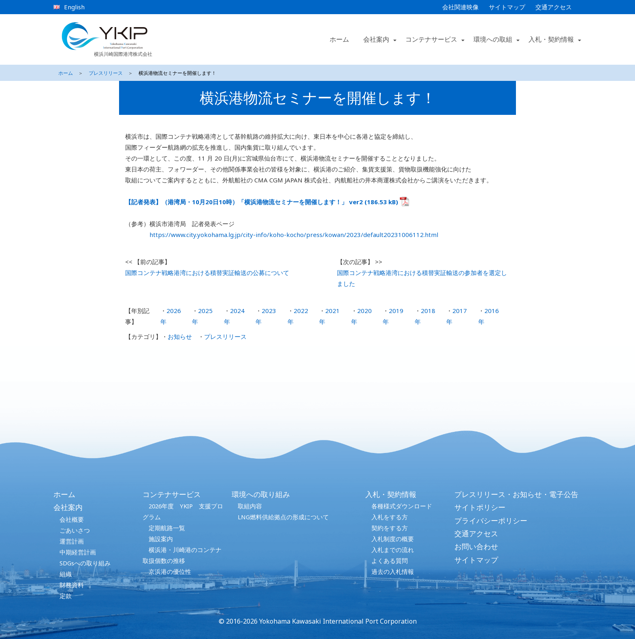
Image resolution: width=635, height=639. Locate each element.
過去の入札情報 (392, 571)
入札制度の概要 (392, 539)
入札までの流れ (392, 550)
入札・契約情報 (390, 494)
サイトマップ (507, 7)
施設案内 (161, 539)
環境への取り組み (261, 494)
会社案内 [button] (376, 39)
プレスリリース (106, 73)
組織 (66, 574)
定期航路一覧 (167, 528)
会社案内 (68, 507)
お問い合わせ (476, 546)
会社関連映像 (460, 7)
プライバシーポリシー (490, 520)
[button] (394, 40)
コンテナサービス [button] (431, 39)
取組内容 (250, 506)
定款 (66, 596)
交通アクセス (553, 7)
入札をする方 (389, 517)
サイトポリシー (479, 507)
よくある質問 (389, 560)
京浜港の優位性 (170, 571)
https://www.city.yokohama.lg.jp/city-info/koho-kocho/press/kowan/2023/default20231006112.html (293, 235)
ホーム (339, 39)
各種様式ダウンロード (401, 506)
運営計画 (72, 541)
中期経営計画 (78, 552)
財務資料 (72, 585)
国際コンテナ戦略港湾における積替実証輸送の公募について (207, 273)
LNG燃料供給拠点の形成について (283, 517)
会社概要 (72, 519)
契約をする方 (389, 528)
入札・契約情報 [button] (551, 39)
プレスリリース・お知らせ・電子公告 (516, 494)
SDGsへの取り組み (85, 563)
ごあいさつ (75, 530)
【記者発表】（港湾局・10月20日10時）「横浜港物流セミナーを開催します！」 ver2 (244, 202)
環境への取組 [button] (492, 39)
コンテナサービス (172, 494)
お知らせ (180, 336)
